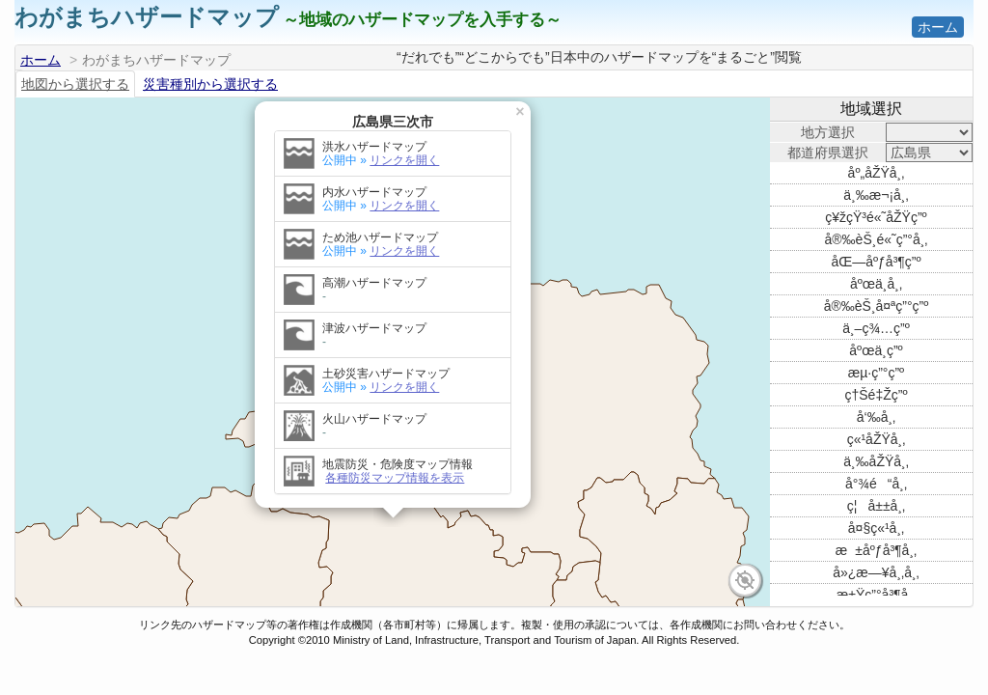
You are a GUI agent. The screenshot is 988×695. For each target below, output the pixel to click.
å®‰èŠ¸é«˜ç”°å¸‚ (876, 239)
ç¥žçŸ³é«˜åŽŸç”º (875, 217)
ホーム (938, 27)
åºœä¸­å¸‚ (876, 284)
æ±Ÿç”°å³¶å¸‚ (876, 594)
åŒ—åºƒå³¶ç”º (875, 261)
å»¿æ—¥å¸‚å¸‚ (876, 572)
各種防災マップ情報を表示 (394, 470)
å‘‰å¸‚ (876, 417)
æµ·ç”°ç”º (876, 372)
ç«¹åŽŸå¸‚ (876, 439)
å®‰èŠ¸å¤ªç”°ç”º (876, 306)
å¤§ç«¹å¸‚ (876, 528)
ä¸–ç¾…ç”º (876, 328)
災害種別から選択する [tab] (210, 84)
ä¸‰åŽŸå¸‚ (876, 461)
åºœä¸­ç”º (875, 350)
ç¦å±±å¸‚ (876, 506)
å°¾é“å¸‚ (876, 483)
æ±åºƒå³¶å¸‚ (876, 550)
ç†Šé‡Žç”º (875, 395)
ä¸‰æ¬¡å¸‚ (875, 195)
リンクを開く (404, 152)
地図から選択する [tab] (75, 84)
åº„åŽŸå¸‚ (876, 173)
